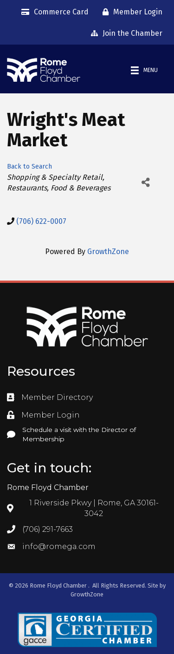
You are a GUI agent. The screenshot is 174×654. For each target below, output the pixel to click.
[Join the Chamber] (124, 33)
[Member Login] (130, 12)
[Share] (145, 182)
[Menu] (144, 70)
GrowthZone (108, 251)
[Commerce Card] (53, 12)
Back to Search (29, 166)
